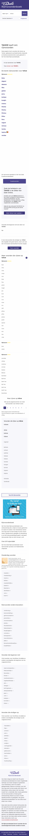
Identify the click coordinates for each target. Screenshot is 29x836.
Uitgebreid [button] (24, 18)
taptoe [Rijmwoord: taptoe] (4, 132)
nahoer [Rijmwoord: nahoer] (6, 450)
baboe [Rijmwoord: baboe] (3, 370)
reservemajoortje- (9, 668)
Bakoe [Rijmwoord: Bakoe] (3, 372)
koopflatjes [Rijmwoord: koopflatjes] (7, 645)
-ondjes (6, 743)
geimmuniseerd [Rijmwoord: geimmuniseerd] (8, 615)
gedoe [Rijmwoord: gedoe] (4, 91)
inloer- (6, 703)
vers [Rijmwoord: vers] (5, 593)
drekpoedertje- (8, 690)
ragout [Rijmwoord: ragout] (4, 122)
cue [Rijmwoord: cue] (3, 276)
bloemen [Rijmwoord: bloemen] (6, 588)
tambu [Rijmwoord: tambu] (4, 129)
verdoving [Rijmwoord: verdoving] (7, 610)
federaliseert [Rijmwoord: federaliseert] (7, 628)
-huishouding (7, 761)
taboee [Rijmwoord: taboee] (6, 456)
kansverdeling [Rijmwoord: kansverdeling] (8, 613)
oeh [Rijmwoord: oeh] (3, 308)
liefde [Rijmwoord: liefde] (5, 580)
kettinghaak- (7, 688)
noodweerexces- (8, 678)
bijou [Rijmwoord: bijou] (3, 78)
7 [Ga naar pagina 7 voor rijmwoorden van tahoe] (21, 407)
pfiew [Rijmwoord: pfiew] (3, 311)
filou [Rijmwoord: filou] (3, 87)
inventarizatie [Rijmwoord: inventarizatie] (8, 620)
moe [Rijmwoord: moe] (3, 302)
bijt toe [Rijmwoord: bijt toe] (3, 384)
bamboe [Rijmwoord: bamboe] (4, 375)
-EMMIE (6, 735)
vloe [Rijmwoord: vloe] (3, 337)
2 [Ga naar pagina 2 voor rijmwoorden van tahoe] (7, 407)
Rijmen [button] (25, 13)
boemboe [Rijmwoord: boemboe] (4, 393)
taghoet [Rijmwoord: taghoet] (6, 442)
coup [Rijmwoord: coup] (3, 273)
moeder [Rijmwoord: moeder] (6, 573)
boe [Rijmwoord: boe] (3, 265)
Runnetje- (6, 673)
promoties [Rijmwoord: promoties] (7, 618)
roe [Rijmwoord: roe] (2, 325)
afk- (5, 683)
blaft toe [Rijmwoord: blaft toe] (4, 390)
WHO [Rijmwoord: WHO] (3, 349)
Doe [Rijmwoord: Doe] (3, 279)
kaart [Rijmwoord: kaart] (5, 595)
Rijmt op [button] (5, 13)
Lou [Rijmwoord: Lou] (3, 299)
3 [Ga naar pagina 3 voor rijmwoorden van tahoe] (10, 407)
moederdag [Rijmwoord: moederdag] (7, 575)
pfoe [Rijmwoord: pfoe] (3, 314)
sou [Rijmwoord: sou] (2, 331)
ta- (2, 230)
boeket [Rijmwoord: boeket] (6, 585)
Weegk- (6, 685)
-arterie (6, 730)
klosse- (6, 675)
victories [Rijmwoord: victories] (6, 633)
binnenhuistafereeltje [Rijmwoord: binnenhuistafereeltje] (10, 643)
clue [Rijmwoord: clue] (3, 270)
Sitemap (9, 834)
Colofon (15, 834)
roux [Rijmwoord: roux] (3, 328)
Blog (4, 834)
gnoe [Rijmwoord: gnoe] (3, 285)
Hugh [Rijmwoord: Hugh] (3, 288)
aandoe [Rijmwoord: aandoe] (4, 358)
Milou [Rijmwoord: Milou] (3, 116)
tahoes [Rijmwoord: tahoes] (6, 424)
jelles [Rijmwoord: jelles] (5, 640)
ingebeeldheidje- (8, 680)
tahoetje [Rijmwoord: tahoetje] (6, 478)
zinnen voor (12, 66)
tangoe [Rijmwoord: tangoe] (6, 464)
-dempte (6, 748)
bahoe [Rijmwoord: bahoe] (6, 433)
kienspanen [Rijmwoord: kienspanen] (7, 635)
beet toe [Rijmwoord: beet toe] (4, 381)
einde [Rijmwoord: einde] (5, 623)
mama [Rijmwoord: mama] (6, 578)
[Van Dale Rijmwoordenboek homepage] (8, 3)
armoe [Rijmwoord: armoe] (3, 367)
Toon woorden (14, 248)
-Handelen (7, 725)
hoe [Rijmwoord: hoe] (3, 346)
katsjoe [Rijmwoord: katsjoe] (4, 97)
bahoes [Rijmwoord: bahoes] (6, 447)
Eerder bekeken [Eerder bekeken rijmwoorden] (6, 18)
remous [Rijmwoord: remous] (4, 126)
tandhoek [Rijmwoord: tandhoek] (6, 481)
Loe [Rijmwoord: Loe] (3, 296)
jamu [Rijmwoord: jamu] (3, 94)
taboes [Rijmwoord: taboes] (6, 459)
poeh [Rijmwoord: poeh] (3, 320)
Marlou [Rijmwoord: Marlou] (4, 110)
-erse (5, 756)
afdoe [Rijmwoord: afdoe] (3, 361)
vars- (5, 695)
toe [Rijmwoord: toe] (2, 334)
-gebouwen (7, 751)
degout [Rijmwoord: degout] (4, 81)
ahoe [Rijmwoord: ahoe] (5, 430)
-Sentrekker (7, 753)
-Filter (5, 740)
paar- (5, 693)
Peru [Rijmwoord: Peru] (3, 119)
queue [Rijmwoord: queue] (3, 322)
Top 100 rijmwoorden (14, 495)
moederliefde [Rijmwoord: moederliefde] (8, 583)
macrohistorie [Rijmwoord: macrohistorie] (8, 638)
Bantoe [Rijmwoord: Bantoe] (4, 378)
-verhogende (7, 745)
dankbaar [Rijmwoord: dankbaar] (7, 590)
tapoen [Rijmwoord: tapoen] (6, 470)
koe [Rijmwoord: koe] (3, 293)
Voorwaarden (23, 834)
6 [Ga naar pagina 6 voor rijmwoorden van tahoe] (18, 407)
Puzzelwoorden (14, 181)
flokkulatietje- (8, 670)
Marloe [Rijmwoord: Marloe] (4, 107)
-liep (5, 728)
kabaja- (6, 698)
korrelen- (6, 700)
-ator (5, 733)
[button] (26, 258)
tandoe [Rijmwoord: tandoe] (6, 461)
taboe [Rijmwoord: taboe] (6, 436)
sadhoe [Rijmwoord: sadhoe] (6, 453)
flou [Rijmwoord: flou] (3, 282)
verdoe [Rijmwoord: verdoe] (4, 135)
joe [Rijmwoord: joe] (2, 291)
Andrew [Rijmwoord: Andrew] (4, 364)
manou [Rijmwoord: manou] (4, 103)
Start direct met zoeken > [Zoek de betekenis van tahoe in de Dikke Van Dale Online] (14, 213)
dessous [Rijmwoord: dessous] (4, 84)
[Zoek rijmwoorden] (17, 13)
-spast (5, 738)
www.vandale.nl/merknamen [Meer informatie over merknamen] (10, 820)
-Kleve (6, 758)
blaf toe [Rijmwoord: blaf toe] (4, 387)
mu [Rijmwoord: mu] (2, 305)
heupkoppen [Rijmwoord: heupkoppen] (7, 630)
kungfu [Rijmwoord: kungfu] (4, 100)
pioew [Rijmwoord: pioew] (3, 317)
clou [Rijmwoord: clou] (3, 267)
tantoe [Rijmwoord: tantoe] (6, 467)
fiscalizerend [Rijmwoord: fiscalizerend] (7, 625)
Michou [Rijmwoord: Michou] (4, 113)
